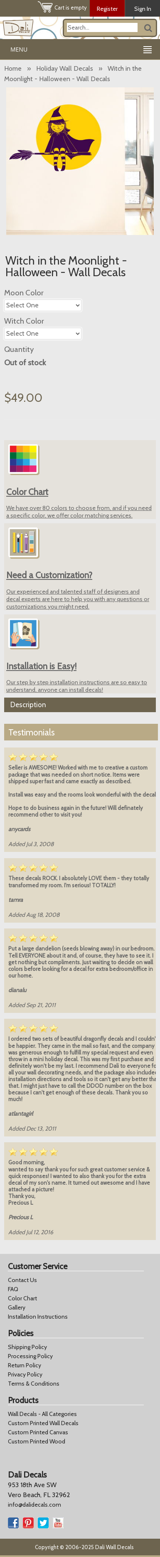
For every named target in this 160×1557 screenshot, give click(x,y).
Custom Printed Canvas (38, 1432)
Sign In (142, 8)
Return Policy (24, 1365)
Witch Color (24, 321)
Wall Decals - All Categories (42, 1414)
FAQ (13, 1289)
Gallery (16, 1307)
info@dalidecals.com (34, 1504)
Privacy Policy (25, 1374)
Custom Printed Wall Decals (43, 1423)
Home (13, 68)
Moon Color (24, 292)
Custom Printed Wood (36, 1441)
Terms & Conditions (33, 1383)
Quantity (19, 349)
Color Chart (22, 1298)
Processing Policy (30, 1356)
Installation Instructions (38, 1316)
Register (107, 8)
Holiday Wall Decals (64, 68)
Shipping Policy (27, 1347)
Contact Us (22, 1280)
